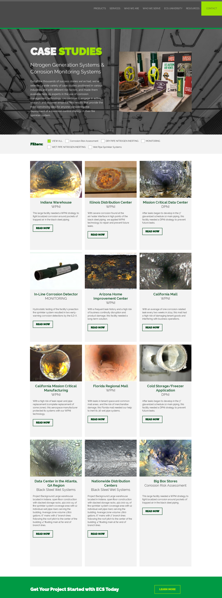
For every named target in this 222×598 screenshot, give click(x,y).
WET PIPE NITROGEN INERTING (69, 135)
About (33, 572)
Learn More (168, 535)
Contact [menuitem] (211, 8)
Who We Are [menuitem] (131, 8)
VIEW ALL (57, 128)
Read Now (43, 215)
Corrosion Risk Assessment (84, 128)
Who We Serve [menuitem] (152, 8)
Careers (34, 576)
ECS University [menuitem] (173, 8)
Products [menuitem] (100, 8)
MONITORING (153, 128)
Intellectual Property (126, 589)
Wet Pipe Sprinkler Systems (107, 135)
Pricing (33, 564)
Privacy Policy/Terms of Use (154, 589)
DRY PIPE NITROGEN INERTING (122, 128)
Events (33, 568)
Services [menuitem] (115, 8)
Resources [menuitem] (192, 8)
